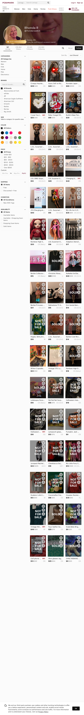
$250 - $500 (7, 165)
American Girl (7, 101)
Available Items (8, 215)
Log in (73, 3)
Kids (29, 9)
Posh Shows (52, 9)
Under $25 (6, 155)
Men (23, 9)
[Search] (36, 2)
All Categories (6, 59)
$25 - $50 (6, 157)
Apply (24, 173)
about (70, 48)
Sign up (80, 3)
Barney (5, 109)
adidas (5, 93)
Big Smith (6, 112)
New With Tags (7, 203)
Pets (2, 72)
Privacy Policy (43, 712)
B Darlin (5, 104)
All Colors (6, 128)
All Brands (6, 88)
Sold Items (6, 226)
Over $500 (6, 168)
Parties (42, 9)
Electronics (5, 75)
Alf (3, 96)
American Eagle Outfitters (12, 99)
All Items (5, 185)
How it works (61, 9)
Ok (76, 708)
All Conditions (7, 200)
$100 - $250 (7, 162)
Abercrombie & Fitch (10, 91)
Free (4, 188)
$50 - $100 (6, 160)
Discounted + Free (9, 191)
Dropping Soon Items (10, 223)
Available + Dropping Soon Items (12, 219)
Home (36, 9)
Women (17, 9)
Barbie (5, 106)
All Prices (6, 152)
